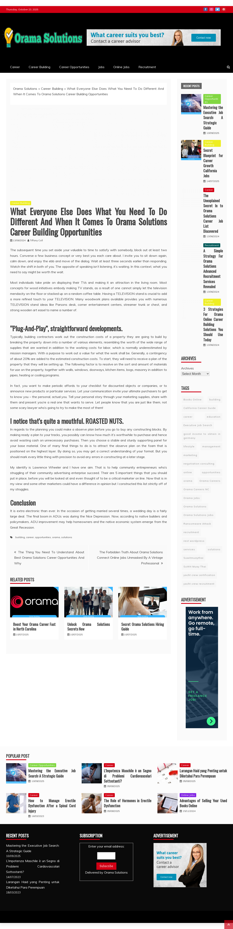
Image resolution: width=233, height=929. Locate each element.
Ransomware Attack (197, 523)
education (213, 416)
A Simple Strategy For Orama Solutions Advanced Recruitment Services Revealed (213, 268)
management (211, 446)
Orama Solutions (25, 89)
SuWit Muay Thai (194, 566)
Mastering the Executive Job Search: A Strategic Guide (213, 117)
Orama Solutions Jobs (198, 514)
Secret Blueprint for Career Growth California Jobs (213, 163)
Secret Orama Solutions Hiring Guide (142, 627)
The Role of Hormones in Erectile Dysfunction (127, 803)
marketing (190, 455)
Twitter (217, 9)
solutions (66, 537)
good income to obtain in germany (201, 435)
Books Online (192, 399)
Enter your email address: (106, 859)
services (189, 549)
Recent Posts (191, 86)
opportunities (43, 537)
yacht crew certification (199, 575)
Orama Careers (209, 480)
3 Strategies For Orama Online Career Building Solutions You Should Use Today (213, 324)
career (30, 537)
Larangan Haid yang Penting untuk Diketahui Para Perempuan (203, 773)
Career (15, 67)
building (20, 537)
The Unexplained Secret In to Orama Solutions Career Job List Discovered (213, 213)
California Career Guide (199, 407)
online (187, 472)
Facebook (205, 9)
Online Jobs (121, 67)
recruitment (191, 532)
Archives (187, 368)
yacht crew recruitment (198, 583)
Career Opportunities (74, 67)
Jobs (101, 67)
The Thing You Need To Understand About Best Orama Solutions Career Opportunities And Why (49, 557)
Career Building (39, 67)
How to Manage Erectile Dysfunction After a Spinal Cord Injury (52, 805)
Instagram (211, 9)
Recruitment (147, 67)
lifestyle (189, 446)
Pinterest (223, 9)
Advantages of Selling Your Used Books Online (203, 803)
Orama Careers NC (196, 489)
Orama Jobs (191, 497)
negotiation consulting (198, 463)
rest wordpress (194, 540)
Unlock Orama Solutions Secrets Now (88, 627)
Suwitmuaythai (193, 557)
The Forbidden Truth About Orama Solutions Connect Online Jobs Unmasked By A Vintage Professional (130, 557)
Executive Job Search (197, 425)
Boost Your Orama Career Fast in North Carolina (34, 627)
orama (56, 537)
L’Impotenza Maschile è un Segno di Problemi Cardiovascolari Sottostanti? (127, 775)
